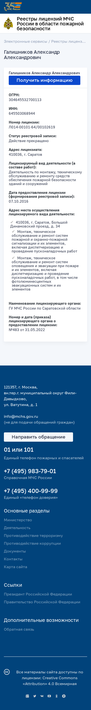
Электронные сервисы (25, 41)
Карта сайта (15, 566)
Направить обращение (38, 437)
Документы (15, 551)
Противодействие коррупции (32, 543)
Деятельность (17, 527)
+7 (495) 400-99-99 (31, 490)
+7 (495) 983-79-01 (30, 470)
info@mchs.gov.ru (21, 416)
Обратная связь (19, 629)
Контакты (13, 558)
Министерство (18, 519)
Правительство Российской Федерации (42, 601)
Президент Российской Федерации (38, 594)
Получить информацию (45, 80)
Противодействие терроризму (33, 535)
